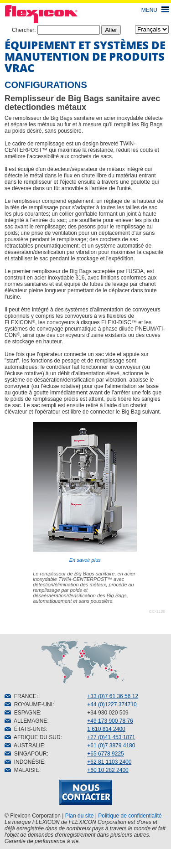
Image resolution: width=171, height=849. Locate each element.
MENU (149, 10)
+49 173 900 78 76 (110, 721)
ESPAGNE (22, 712)
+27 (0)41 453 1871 (111, 737)
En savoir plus (85, 492)
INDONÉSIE (24, 762)
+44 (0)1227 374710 (111, 704)
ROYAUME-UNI (28, 704)
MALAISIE (22, 770)
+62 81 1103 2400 (109, 762)
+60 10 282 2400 (107, 770)
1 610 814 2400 (106, 729)
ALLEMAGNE (26, 721)
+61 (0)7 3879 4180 (111, 745)
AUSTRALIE (24, 745)
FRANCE (20, 696)
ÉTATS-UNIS (25, 729)
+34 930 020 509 (107, 712)
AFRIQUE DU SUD (33, 737)
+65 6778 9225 (105, 754)
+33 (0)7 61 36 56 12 (112, 696)
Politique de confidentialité (129, 816)
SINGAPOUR (26, 754)
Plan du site (79, 816)
